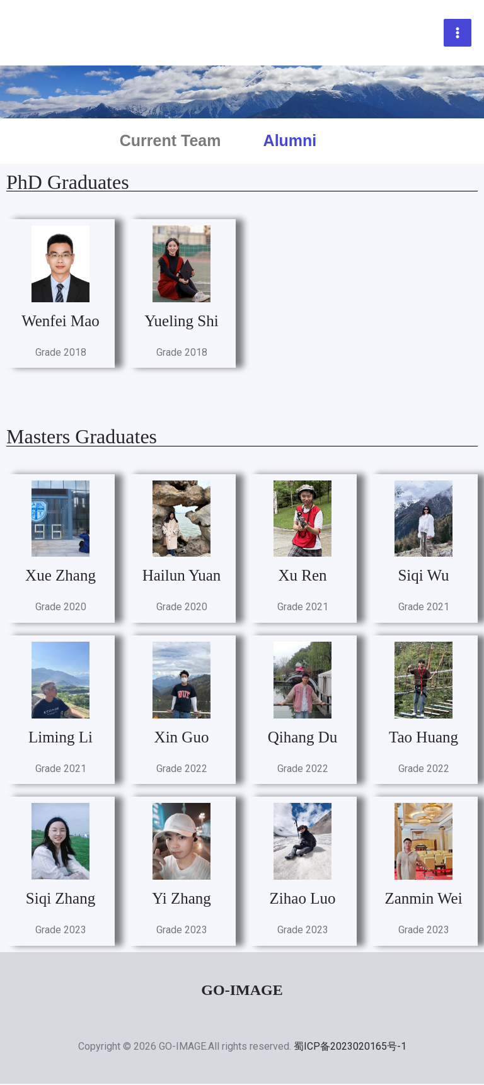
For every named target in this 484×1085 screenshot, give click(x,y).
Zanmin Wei (423, 899)
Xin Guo (181, 738)
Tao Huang (423, 738)
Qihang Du (302, 738)
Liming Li (60, 738)
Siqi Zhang (60, 899)
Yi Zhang (181, 899)
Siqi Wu (423, 576)
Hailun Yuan (181, 576)
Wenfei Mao (60, 322)
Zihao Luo (303, 899)
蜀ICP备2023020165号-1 (350, 1048)
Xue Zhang (60, 576)
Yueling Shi (181, 322)
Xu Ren (302, 576)
